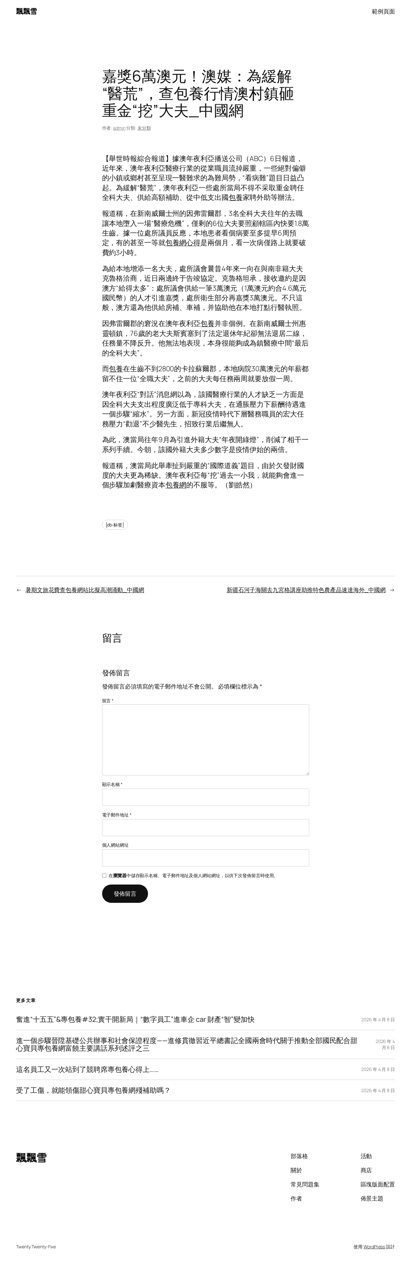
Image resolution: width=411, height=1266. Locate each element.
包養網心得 (183, 242)
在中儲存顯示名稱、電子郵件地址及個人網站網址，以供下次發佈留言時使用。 (193, 875)
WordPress (374, 1247)
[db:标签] (115, 525)
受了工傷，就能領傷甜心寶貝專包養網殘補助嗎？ (93, 1090)
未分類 (144, 128)
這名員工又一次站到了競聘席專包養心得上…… (87, 1069)
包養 (236, 197)
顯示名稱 (112, 784)
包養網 (176, 485)
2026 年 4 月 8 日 (378, 1019)
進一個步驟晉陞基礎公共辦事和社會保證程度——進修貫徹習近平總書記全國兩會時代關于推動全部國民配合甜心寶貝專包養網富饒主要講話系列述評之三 (186, 1044)
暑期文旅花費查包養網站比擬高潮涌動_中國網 (84, 590)
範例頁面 (383, 11)
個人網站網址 (115, 845)
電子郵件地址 (117, 815)
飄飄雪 (26, 11)
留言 (108, 700)
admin (119, 128)
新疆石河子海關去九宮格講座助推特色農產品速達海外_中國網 (306, 590)
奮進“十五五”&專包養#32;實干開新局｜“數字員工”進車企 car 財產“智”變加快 (135, 1019)
